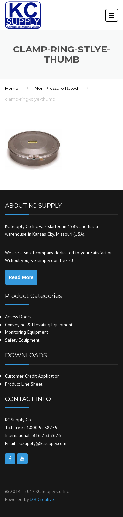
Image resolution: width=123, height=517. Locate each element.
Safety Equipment (22, 340)
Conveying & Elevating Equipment (38, 325)
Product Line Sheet (23, 384)
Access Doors (18, 317)
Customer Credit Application (32, 376)
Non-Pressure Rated (56, 88)
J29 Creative (42, 499)
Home (11, 88)
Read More (21, 277)
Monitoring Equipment (26, 332)
